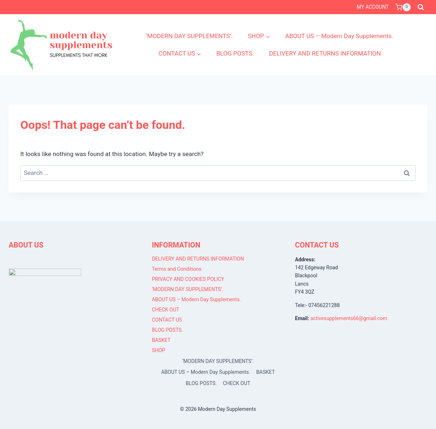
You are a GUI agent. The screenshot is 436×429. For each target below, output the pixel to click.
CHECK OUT (166, 309)
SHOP (158, 350)
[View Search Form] (420, 7)
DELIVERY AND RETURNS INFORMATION (325, 53)
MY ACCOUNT (373, 7)
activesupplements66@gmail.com (348, 318)
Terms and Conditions (177, 269)
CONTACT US (167, 320)
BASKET (161, 340)
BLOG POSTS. (235, 53)
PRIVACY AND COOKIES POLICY (188, 279)
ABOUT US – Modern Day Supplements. (339, 36)
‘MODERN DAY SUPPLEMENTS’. (189, 36)
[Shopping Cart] (403, 7)
